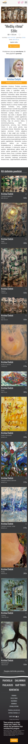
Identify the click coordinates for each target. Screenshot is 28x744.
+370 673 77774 (14, 720)
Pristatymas (14, 698)
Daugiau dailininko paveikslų (14, 671)
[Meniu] (26, 2)
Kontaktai (14, 689)
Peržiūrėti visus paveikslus (14, 82)
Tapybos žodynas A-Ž (14, 713)
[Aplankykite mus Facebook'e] (16, 717)
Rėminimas (14, 704)
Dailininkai (20, 680)
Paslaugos (7, 685)
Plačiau (17, 735)
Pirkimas (14, 695)
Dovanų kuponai (14, 706)
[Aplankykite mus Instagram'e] (18, 717)
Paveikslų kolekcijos (14, 710)
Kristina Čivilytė (14, 79)
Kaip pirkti (20, 685)
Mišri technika (11, 37)
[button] (19, 34)
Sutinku (14, 740)
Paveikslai (7, 680)
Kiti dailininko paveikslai (11, 171)
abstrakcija (16, 39)
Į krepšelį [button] (14, 46)
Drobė (23, 37)
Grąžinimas (14, 701)
